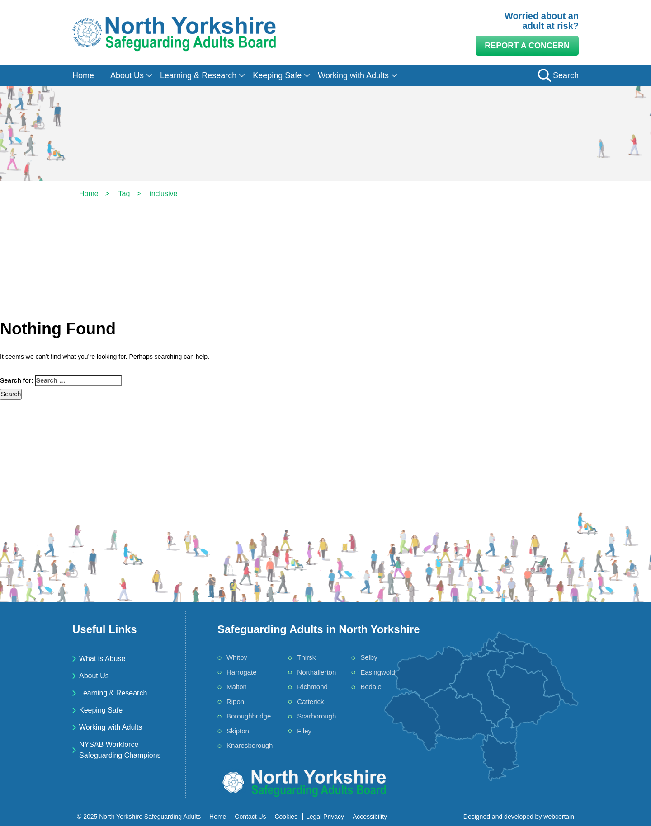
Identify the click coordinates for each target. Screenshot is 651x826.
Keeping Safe (277, 75)
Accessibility (370, 816)
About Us (127, 75)
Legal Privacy (325, 816)
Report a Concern (527, 45)
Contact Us (250, 816)
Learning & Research (198, 75)
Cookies (285, 816)
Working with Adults (353, 75)
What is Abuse (102, 658)
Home (83, 75)
